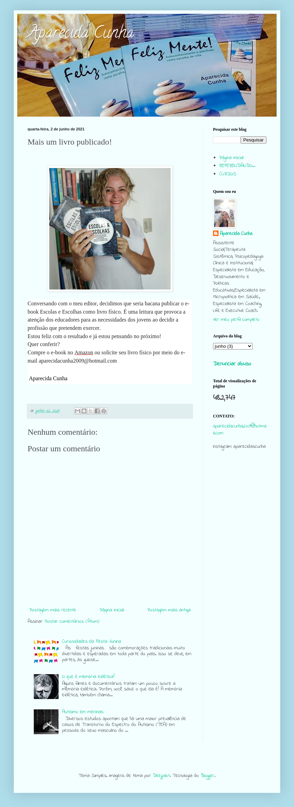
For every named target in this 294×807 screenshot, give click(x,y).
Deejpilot (161, 775)
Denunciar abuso (232, 364)
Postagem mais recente (52, 610)
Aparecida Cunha (81, 34)
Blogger (207, 775)
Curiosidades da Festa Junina (91, 641)
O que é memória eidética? (88, 676)
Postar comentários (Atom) (71, 621)
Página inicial (112, 610)
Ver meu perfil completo (236, 319)
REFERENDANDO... (237, 165)
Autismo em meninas (82, 712)
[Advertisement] (239, 506)
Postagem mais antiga (169, 610)
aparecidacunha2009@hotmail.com (239, 430)
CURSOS (227, 174)
